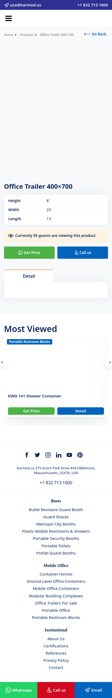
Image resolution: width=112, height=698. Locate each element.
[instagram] (48, 455)
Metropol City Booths (56, 524)
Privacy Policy (56, 660)
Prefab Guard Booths (56, 553)
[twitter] (37, 455)
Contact (56, 667)
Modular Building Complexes (56, 595)
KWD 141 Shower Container (34, 396)
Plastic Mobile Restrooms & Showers (56, 531)
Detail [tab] (29, 276)
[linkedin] (58, 455)
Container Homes (55, 574)
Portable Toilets (56, 545)
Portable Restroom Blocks (29, 341)
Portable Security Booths (56, 538)
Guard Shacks (56, 516)
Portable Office (56, 610)
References (56, 653)
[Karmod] (56, 18)
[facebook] (26, 455)
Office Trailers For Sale (56, 603)
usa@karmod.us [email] (22, 4)
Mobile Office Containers (56, 588)
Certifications (56, 645)
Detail (80, 410)
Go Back (95, 33)
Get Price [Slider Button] (31, 410)
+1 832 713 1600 (56, 483)
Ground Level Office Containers (56, 581)
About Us (56, 638)
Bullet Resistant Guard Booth (56, 509)
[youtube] (69, 455)
